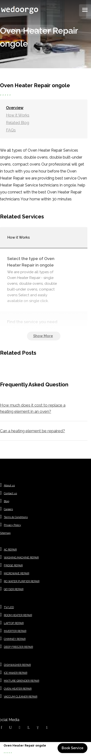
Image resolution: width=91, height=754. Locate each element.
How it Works (17, 115)
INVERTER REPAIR (15, 631)
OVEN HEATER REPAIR (18, 688)
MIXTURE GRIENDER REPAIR (21, 680)
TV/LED (9, 607)
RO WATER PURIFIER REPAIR (21, 581)
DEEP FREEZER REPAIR (18, 647)
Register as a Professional (28, 30)
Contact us (10, 493)
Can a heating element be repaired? (32, 430)
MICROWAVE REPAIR (16, 573)
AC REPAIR (10, 549)
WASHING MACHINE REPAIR (21, 557)
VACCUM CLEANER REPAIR (20, 696)
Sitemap (5, 533)
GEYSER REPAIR (13, 589)
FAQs (11, 130)
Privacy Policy (12, 525)
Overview (14, 107)
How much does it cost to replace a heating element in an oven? (32, 408)
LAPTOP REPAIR (14, 623)
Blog (6, 501)
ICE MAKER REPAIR (15, 672)
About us (9, 485)
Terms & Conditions (16, 517)
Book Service (72, 748)
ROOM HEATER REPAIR (18, 615)
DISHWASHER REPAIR (17, 665)
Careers (8, 509)
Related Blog (17, 122)
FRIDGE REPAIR (13, 565)
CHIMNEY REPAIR (15, 639)
